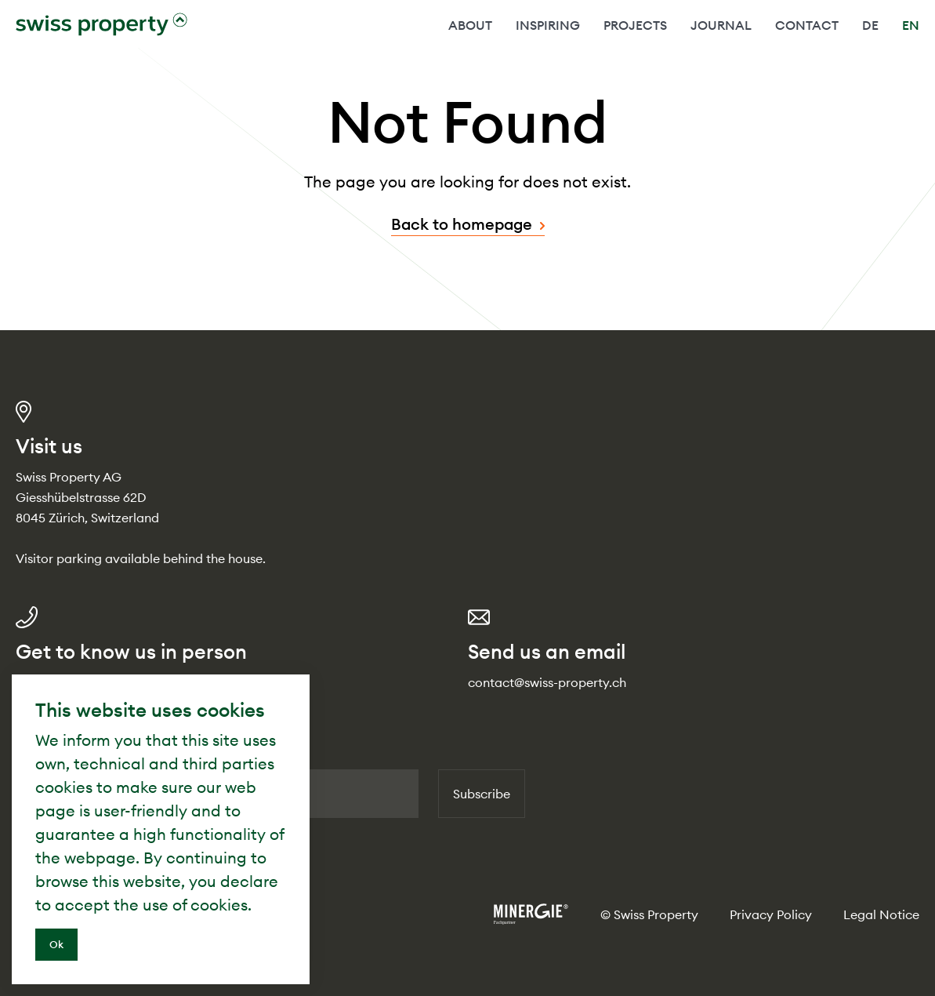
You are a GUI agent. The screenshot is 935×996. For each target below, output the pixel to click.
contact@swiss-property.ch (547, 682)
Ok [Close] (56, 944)
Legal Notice (881, 914)
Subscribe (481, 794)
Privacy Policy (771, 914)
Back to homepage (461, 224)
